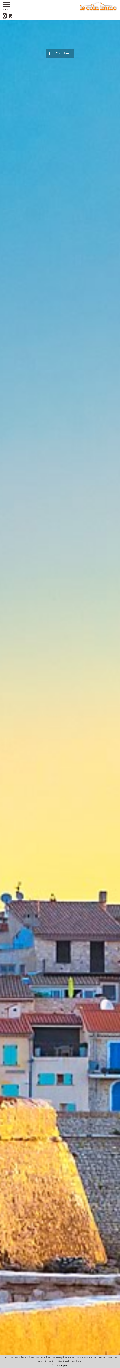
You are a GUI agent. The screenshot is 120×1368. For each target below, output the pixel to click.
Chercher (59, 53)
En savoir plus (60, 1365)
